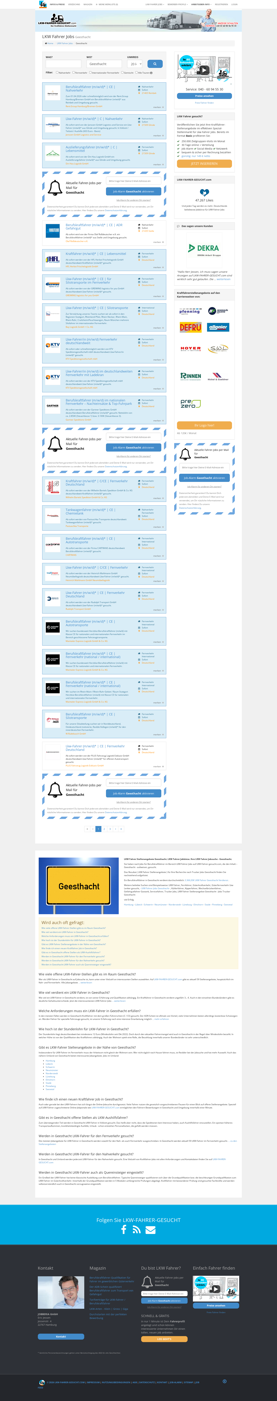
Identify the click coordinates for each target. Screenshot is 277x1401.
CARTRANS (71, 554)
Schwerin (148, 904)
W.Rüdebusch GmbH (76, 733)
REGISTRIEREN (221, 4)
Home (50, 43)
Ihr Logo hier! (204, 425)
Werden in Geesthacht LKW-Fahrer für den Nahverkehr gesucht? (73, 960)
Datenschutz (147, 1382)
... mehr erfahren (160, 1019)
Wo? (89, 57)
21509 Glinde (148, 124)
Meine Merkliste (107, 4)
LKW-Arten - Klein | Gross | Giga (109, 1309)
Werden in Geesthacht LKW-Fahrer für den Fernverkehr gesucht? (73, 956)
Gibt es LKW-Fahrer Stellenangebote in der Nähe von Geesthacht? (74, 944)
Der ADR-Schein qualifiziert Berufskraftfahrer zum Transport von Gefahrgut (111, 1290)
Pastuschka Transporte (77, 526)
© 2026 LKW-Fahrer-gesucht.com (62, 1382)
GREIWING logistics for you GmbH (82, 295)
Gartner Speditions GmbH (78, 419)
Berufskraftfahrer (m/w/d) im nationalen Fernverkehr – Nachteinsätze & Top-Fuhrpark (99, 402)
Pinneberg (217, 904)
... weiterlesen (85, 982)
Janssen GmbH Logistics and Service (83, 134)
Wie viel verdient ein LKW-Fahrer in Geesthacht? (65, 932)
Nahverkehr (63, 72)
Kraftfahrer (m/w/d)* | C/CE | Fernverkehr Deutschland (97, 483)
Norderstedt (175, 904)
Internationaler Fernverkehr (104, 72)
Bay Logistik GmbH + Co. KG (79, 326)
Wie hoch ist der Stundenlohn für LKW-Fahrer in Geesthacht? (71, 940)
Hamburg (128, 904)
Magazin (88, 4)
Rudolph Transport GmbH (78, 608)
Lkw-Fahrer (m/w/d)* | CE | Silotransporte (97, 308)
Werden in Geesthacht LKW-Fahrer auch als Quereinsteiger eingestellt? (76, 964)
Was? (49, 57)
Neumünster (161, 904)
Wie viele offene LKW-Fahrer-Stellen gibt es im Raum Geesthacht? (74, 928)
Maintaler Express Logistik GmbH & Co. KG (87, 641)
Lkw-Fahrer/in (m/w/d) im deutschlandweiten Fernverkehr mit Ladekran (99, 373)
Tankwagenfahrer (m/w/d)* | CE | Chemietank (91, 511)
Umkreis (132, 57)
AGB (134, 1382)
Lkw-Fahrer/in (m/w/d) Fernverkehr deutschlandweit (91, 341)
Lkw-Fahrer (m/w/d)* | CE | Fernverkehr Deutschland (95, 594)
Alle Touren (143, 72)
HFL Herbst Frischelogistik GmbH (82, 266)
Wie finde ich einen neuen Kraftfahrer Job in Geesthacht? (69, 948)
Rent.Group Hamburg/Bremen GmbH (84, 106)
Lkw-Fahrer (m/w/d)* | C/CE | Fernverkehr (97, 567)
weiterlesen (224, 279)
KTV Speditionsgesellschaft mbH (81, 358)
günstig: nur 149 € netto (196, 156)
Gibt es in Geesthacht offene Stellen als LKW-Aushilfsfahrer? (71, 952)
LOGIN (234, 4)
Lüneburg (187, 904)
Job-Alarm (176, 1382)
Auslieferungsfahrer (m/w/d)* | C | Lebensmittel (91, 149)
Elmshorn (198, 904)
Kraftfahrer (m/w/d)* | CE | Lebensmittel (96, 254)
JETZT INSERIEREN (204, 163)
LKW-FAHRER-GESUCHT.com (168, 979)
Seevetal (228, 904)
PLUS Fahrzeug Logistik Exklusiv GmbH (85, 765)
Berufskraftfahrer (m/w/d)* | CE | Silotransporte (90, 716)
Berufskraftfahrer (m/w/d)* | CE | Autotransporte (90, 540)
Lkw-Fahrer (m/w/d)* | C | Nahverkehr (94, 119)
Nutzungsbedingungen (116, 1382)
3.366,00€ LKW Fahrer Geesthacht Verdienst (207, 880)
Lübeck (138, 904)
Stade (207, 904)
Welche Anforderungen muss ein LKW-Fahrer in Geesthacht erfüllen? (75, 936)
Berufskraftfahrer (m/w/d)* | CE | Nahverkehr (90, 88)
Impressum (93, 1382)
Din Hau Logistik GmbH (77, 163)
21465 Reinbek (149, 93)
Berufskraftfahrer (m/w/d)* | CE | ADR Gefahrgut (94, 227)
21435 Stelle (148, 230)
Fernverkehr (79, 72)
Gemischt (127, 72)
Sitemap (188, 1382)
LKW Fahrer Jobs (65, 43)
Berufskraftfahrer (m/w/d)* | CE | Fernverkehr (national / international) (93, 655)
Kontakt (162, 1382)
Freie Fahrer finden (204, 102)
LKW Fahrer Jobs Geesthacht (155, 888)
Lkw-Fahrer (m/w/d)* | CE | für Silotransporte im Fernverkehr (88, 281)
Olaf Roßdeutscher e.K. (77, 241)
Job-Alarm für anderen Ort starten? (134, 200)
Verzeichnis (74, 4)
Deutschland (148, 259)
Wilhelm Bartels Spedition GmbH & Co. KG (86, 497)
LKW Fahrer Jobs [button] (155, 4)
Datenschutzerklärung (116, 210)
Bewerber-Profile (178, 4)
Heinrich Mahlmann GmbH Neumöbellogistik (88, 580)
